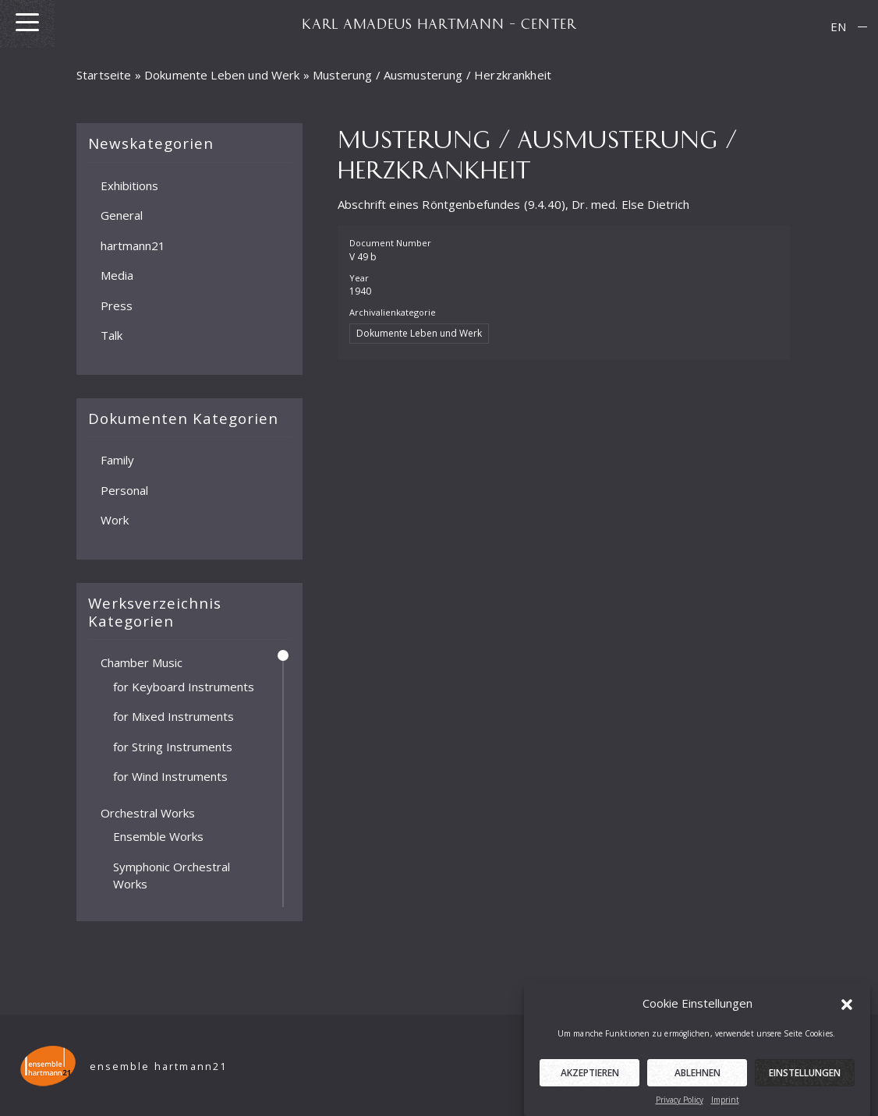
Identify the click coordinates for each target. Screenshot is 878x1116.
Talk (111, 335)
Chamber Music (141, 662)
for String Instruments (172, 746)
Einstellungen (805, 1082)
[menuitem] (838, 26)
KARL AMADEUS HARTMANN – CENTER (439, 23)
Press (117, 305)
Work (115, 520)
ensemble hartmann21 (159, 1066)
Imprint (725, 1109)
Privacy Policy (679, 1109)
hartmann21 (133, 245)
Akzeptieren (590, 1082)
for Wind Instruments (170, 776)
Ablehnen (697, 1082)
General (122, 215)
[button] (847, 1013)
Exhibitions (129, 184)
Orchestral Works (148, 812)
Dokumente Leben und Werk (222, 75)
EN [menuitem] (838, 26)
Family (117, 460)
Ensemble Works (158, 836)
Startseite (104, 75)
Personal (124, 489)
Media (117, 275)
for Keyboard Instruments (183, 686)
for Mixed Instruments (173, 716)
